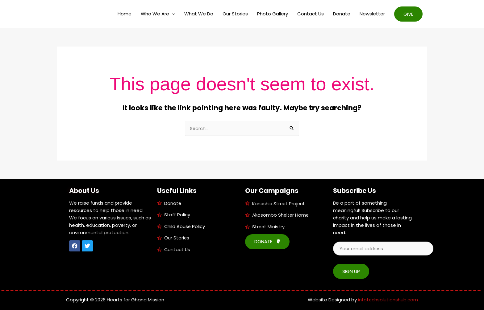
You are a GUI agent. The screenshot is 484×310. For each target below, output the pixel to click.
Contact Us (310, 13)
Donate (341, 13)
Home (124, 13)
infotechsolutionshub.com (388, 300)
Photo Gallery (272, 13)
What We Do (198, 13)
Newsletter (372, 13)
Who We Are (155, 13)
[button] (408, 14)
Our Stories (235, 13)
